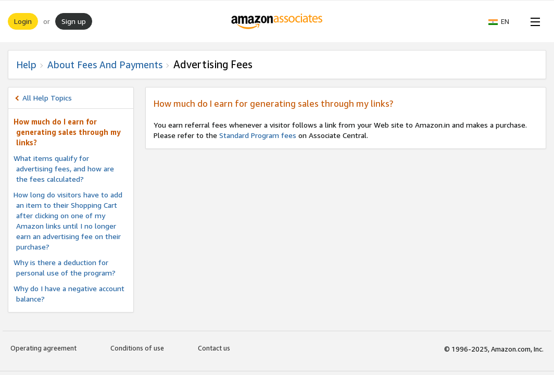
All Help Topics (47, 97)
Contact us (214, 348)
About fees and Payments (104, 64)
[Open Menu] (533, 21)
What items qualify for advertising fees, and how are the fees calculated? (64, 168)
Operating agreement (43, 348)
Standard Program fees (257, 135)
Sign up (73, 21)
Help (26, 64)
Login (23, 21)
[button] (504, 21)
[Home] (277, 21)
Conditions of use (137, 348)
